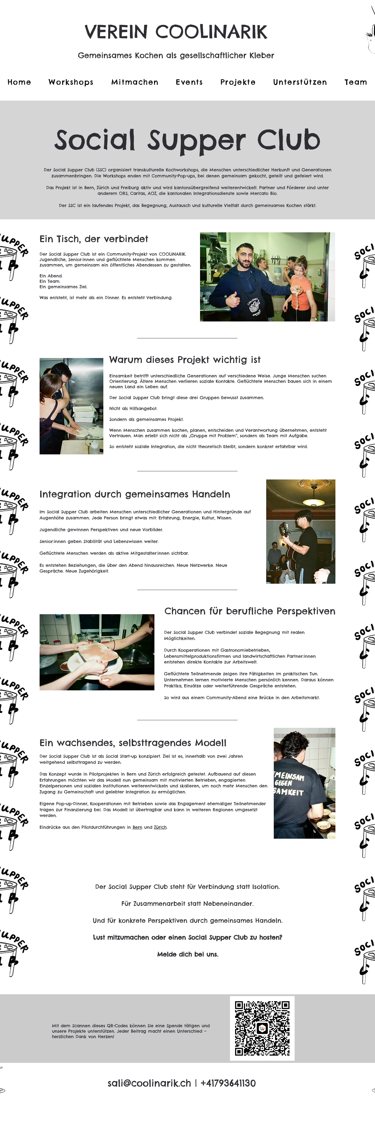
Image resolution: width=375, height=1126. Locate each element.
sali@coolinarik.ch (149, 1083)
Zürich (160, 827)
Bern (137, 827)
